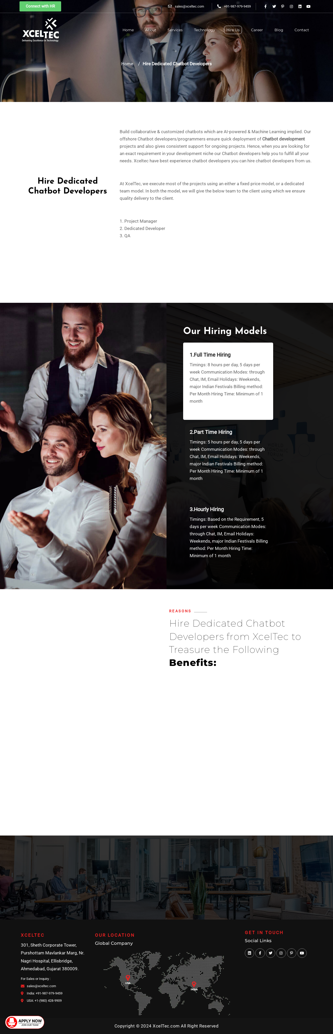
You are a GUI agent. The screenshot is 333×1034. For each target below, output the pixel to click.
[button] (40, 6)
